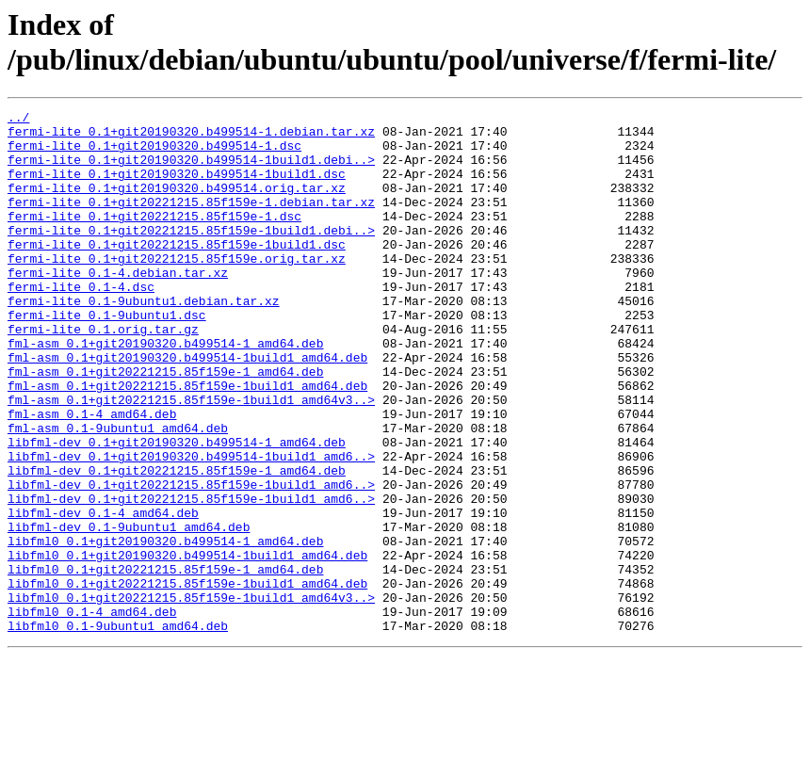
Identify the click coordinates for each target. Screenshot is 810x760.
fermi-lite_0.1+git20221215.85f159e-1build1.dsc (177, 272)
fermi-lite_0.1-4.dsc (81, 323)
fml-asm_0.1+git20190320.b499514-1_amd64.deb (165, 390)
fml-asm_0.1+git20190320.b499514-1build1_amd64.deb (187, 407)
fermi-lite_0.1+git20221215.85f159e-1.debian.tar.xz (191, 221)
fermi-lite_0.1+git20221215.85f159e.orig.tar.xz (177, 289)
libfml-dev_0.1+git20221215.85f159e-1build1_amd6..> (191, 560)
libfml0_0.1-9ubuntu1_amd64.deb (118, 729)
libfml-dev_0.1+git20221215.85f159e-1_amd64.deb (177, 543)
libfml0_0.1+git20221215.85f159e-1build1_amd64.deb (187, 679)
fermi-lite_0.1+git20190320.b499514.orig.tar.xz (177, 204)
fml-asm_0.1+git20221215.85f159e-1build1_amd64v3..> (191, 458)
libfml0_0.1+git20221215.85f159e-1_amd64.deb (165, 662)
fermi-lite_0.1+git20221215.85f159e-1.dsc (154, 238)
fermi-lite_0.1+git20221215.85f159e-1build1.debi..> (191, 255)
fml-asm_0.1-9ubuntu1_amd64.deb (118, 492)
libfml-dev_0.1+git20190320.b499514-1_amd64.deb (177, 509)
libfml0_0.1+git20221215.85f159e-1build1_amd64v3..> (191, 695)
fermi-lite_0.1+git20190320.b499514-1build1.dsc (177, 187)
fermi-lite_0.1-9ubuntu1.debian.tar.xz (144, 339)
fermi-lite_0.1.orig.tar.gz (103, 373)
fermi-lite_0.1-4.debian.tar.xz (118, 306)
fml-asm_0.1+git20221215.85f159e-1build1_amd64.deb (187, 441)
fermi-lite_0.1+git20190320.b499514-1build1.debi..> (191, 170)
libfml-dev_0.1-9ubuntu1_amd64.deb (129, 611)
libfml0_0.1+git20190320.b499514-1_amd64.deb (165, 628)
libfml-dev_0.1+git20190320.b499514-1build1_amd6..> (191, 526)
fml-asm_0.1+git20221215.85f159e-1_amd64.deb (165, 424)
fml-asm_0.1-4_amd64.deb (92, 475)
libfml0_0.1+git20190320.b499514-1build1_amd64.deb (187, 645)
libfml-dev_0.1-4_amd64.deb (103, 594)
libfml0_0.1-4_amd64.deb (92, 712)
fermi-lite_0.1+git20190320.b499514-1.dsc (154, 153)
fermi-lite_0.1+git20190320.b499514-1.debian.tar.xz (191, 136)
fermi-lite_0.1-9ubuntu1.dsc (107, 356)
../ (18, 119)
